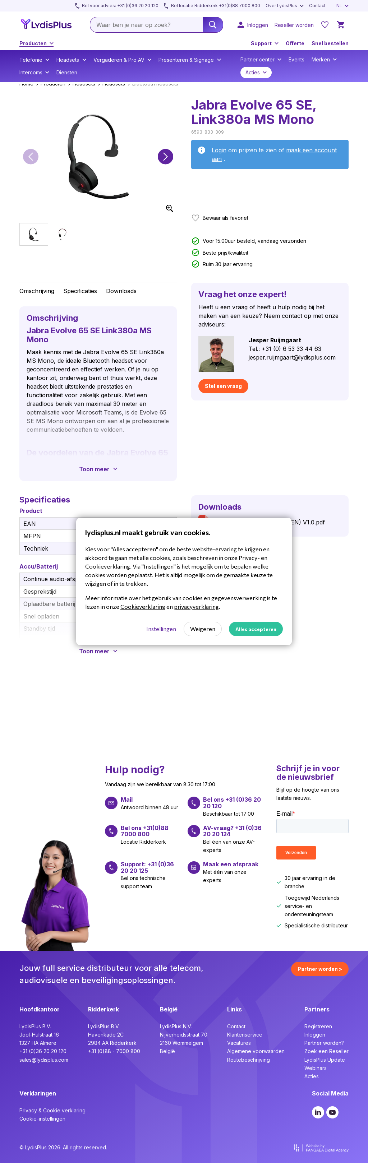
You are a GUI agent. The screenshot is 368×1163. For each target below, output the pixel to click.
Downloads (121, 291)
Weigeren (202, 628)
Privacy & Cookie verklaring (52, 1110)
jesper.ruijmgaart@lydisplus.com (292, 357)
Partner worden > (320, 969)
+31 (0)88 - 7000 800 (114, 1051)
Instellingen (161, 628)
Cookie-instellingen (42, 1119)
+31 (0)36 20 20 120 (42, 1051)
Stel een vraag (223, 386)
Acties (311, 1076)
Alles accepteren (255, 629)
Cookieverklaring (142, 606)
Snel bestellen (330, 43)
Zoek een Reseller (326, 1051)
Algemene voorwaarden (256, 1051)
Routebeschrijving (248, 1060)
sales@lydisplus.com (43, 1060)
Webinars (315, 1068)
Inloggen (314, 1035)
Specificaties (80, 291)
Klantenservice (244, 1035)
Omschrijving (36, 291)
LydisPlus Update (324, 1060)
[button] (30, 157)
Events (296, 59)
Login (219, 150)
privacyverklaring (196, 606)
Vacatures (239, 1043)
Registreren (318, 1026)
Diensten (66, 72)
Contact (236, 1026)
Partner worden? (324, 1043)
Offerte (295, 43)
